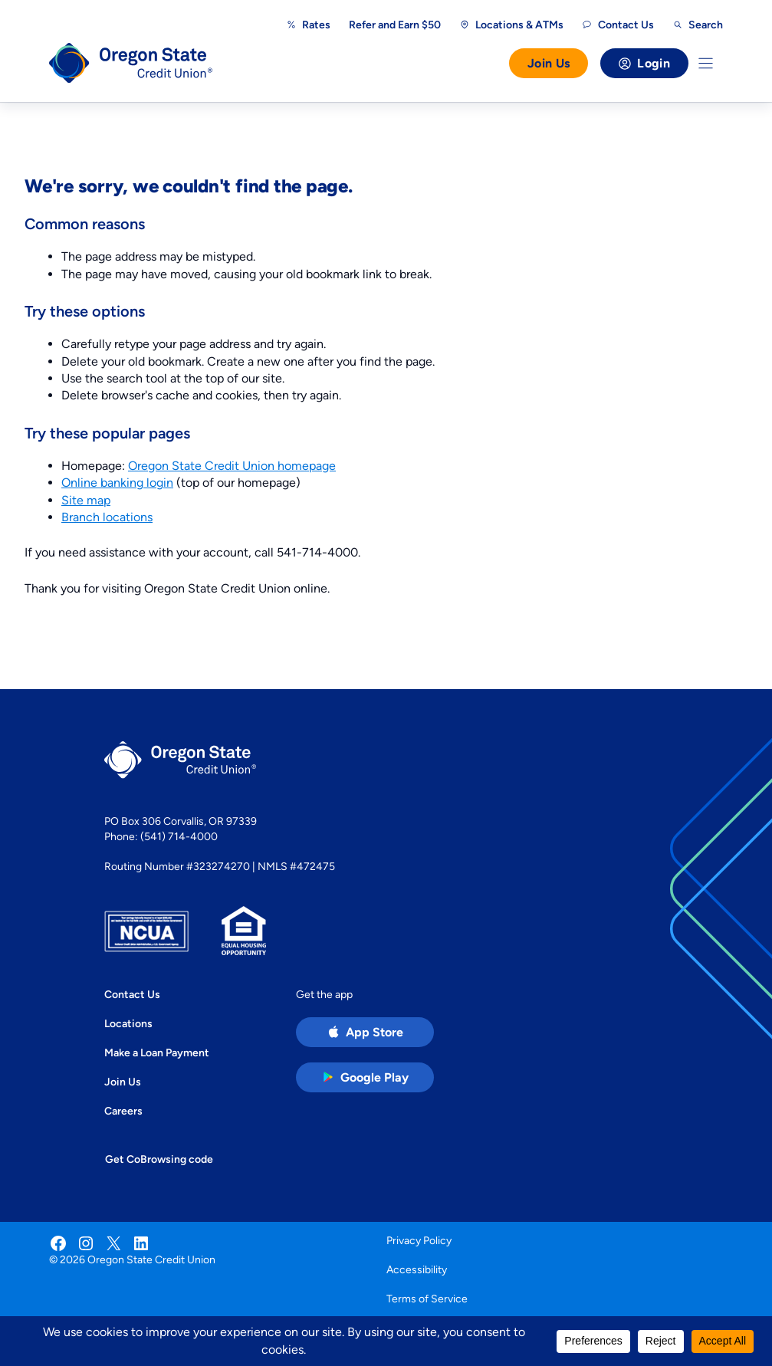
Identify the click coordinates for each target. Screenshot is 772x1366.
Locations (128, 1023)
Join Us (548, 63)
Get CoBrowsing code (159, 1159)
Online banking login (117, 482)
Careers (123, 1111)
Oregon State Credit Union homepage (232, 465)
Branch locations (107, 517)
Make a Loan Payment (156, 1052)
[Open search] (697, 24)
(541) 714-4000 (179, 836)
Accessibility (416, 1269)
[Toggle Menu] (705, 63)
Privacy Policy (419, 1240)
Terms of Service (427, 1298)
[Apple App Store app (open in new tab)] (365, 1032)
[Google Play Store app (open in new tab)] (365, 1077)
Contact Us (132, 994)
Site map (85, 500)
